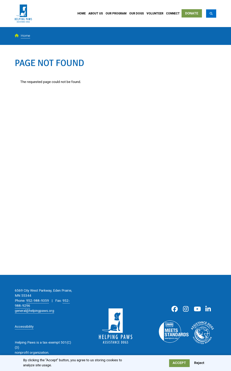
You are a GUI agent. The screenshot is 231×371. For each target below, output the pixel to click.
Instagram (186, 309)
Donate (191, 13)
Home (81, 14)
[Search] (211, 13)
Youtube (197, 309)
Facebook (174, 309)
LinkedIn (208, 309)
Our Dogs (136, 14)
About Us (95, 14)
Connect (173, 14)
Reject (199, 363)
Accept (179, 363)
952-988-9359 (37, 301)
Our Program (116, 14)
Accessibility (24, 327)
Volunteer (155, 14)
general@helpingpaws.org (34, 311)
